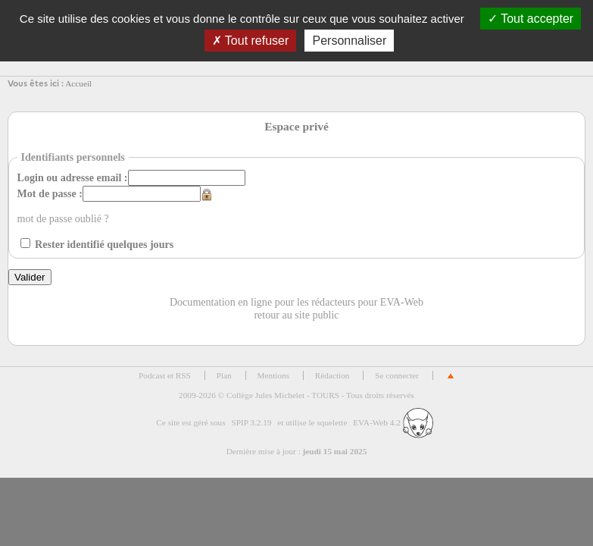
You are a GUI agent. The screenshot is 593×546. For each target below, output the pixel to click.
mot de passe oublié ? (63, 218)
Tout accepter (530, 18)
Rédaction (332, 375)
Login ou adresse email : (72, 177)
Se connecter (397, 375)
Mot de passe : (50, 193)
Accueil (78, 83)
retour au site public (296, 315)
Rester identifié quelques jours (104, 244)
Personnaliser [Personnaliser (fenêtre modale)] (349, 40)
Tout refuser (250, 40)
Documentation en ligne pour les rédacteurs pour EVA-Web (296, 302)
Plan (224, 375)
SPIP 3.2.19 (251, 422)
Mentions (273, 375)
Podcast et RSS (165, 375)
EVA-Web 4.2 (392, 422)
